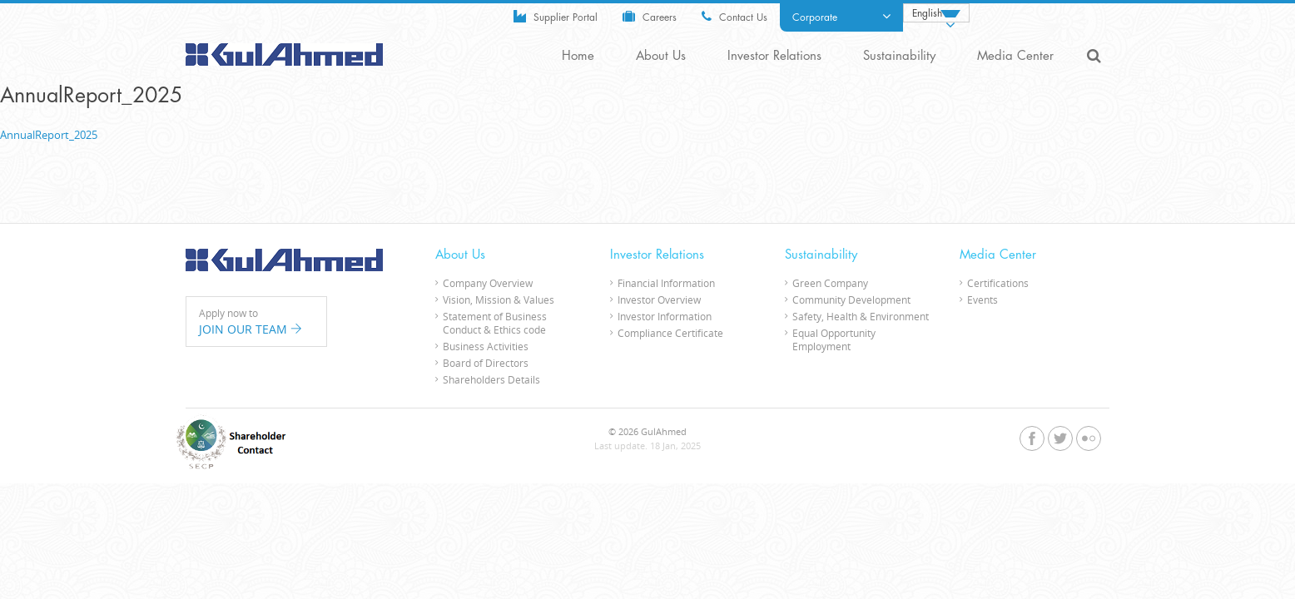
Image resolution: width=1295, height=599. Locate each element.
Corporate (841, 16)
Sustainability (899, 56)
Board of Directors (485, 362)
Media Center (1015, 56)
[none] (936, 12)
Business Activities (485, 346)
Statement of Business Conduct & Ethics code (495, 322)
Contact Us (734, 16)
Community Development (851, 299)
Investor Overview (659, 299)
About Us (661, 56)
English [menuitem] (927, 13)
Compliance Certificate (670, 332)
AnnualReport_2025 (48, 134)
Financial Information (666, 283)
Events (982, 299)
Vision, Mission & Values (498, 299)
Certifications (998, 283)
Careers (650, 16)
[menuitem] (936, 12)
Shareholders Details (491, 379)
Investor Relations (774, 56)
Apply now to (256, 322)
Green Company (830, 283)
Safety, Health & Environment (860, 316)
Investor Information (665, 316)
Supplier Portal (556, 16)
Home (578, 56)
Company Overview (488, 283)
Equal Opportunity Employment (834, 339)
